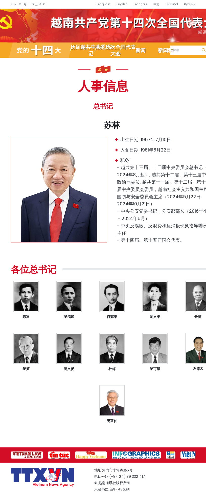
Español (172, 4)
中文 (156, 4)
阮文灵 (69, 368)
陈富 (26, 316)
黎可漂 (155, 368)
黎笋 (26, 368)
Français (140, 4)
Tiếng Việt (102, 4)
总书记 (103, 106)
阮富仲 (112, 420)
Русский (189, 4)
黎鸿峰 (69, 316)
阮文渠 (155, 316)
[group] (27, 455)
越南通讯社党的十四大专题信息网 (103, 25)
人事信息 (103, 85)
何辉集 (112, 316)
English (122, 4)
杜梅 (112, 368)
